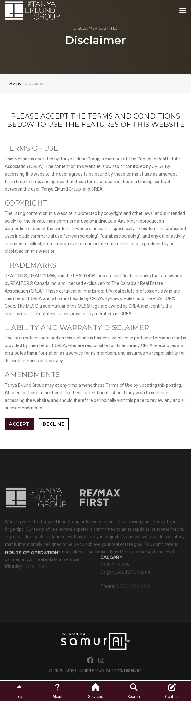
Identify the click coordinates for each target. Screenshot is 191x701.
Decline (53, 424)
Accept (19, 424)
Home (15, 83)
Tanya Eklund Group (84, 670)
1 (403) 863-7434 (133, 587)
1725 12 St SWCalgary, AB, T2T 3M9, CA (125, 568)
